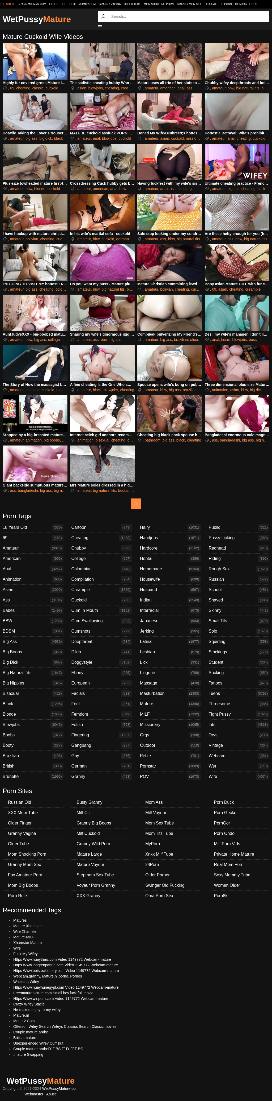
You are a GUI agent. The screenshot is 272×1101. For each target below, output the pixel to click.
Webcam (239, 756)
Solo (239, 631)
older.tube (57, 4)
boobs (123, 490)
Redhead (239, 548)
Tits (239, 724)
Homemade (170, 569)
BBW (33, 621)
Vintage (239, 745)
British (33, 766)
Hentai (170, 558)
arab (164, 189)
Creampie (101, 590)
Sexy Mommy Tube (232, 875)
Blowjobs (33, 724)
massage (63, 390)
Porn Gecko (225, 812)
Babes (33, 610)
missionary (195, 138)
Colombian (101, 569)
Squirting (239, 641)
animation (220, 390)
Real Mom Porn (229, 864)
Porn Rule (17, 895)
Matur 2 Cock (24, 1021)
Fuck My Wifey (25, 954)
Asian (33, 590)
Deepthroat (101, 641)
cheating (23, 88)
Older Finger (20, 823)
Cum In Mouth (101, 610)
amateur (151, 88)
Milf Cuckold (88, 833)
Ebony (101, 673)
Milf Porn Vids (227, 844)
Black (33, 704)
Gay (101, 756)
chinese (134, 440)
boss (253, 339)
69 (12, 88)
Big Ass (33, 641)
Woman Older (227, 885)
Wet (239, 766)
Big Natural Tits (33, 673)
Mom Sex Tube (159, 823)
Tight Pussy (239, 714)
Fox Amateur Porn (218, 4)
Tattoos (239, 683)
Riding (239, 558)
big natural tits (247, 88)
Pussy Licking (239, 538)
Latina (170, 641)
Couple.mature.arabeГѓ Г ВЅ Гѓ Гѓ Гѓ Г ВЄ (48, 1049)
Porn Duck (224, 802)
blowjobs (95, 88)
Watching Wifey (26, 982)
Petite (170, 756)
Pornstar (170, 766)
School (239, 590)
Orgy (170, 735)
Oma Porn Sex (159, 895)
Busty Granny (90, 802)
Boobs (33, 735)
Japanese (170, 621)
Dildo (101, 652)
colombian (64, 289)
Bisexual (33, 693)
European (101, 683)
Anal (33, 569)
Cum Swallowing (101, 621)
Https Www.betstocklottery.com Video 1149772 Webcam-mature (66, 970)
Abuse (51, 1094)
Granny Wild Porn (93, 844)
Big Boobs (33, 652)
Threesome (239, 704)
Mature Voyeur (90, 864)
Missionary (170, 724)
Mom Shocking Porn (159, 4)
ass (190, 88)
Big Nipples (33, 683)
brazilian (181, 339)
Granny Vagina (110, 4)
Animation (33, 579)
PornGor (222, 823)
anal (181, 88)
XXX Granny (88, 895)
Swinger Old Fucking (165, 885)
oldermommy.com (82, 4)
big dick (45, 138)
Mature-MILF (24, 937)
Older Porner (157, 875)
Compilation (101, 579)
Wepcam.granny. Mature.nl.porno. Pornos (47, 976)
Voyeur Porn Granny (96, 885)
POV (170, 776)
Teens (239, 693)
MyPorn (152, 844)
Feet (101, 704)
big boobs (52, 440)
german (122, 239)
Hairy (170, 527)
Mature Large (89, 854)
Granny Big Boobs (94, 823)
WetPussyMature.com (60, 1088)
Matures (20, 920)
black (58, 138)
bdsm (225, 339)
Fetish (101, 724)
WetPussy (37, 19)
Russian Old (19, 802)
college (54, 339)
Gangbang (101, 745)
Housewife (170, 579)
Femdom (101, 714)
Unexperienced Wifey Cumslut (38, 1043)
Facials (101, 693)
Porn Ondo (224, 833)
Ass (33, 600)
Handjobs (170, 538)
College (101, 558)
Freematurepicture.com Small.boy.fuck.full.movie (53, 993)
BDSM (33, 631)
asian (81, 88)
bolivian (32, 239)
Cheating (101, 538)
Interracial (170, 610)
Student (239, 662)
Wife (239, 776)
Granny (101, 776)
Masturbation (170, 693)
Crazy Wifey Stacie (29, 1004)
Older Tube (132, 4)
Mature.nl (21, 1015)
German (101, 766)
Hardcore (170, 548)
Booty (33, 745)
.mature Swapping (28, 1054)
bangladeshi (230, 440)
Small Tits (239, 621)
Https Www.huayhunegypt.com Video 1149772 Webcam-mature (65, 987)
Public (239, 527)
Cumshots (101, 631)
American (33, 558)
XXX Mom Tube (23, 812)
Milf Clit (84, 812)
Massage (170, 683)
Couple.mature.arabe (30, 1032)
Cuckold (101, 600)
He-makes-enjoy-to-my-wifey (37, 1010)
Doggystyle (101, 662)
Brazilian (33, 756)
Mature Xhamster (27, 926)
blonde (39, 189)
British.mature (24, 1038)
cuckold (52, 88)
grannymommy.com (32, 4)
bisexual (102, 440)
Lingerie (170, 673)
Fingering (101, 735)
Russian (239, 579)
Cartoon (101, 527)
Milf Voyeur (155, 812)
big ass (31, 138)
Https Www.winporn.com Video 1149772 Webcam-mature (60, 998)
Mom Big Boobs (246, 4)
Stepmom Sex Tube (95, 875)
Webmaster (33, 1094)
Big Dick (33, 662)
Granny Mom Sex (189, 4)
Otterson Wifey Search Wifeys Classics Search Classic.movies (64, 1026)
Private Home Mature (234, 854)
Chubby (101, 548)
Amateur (33, 548)
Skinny (239, 610)
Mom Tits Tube (159, 833)
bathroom (152, 440)
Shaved (239, 600)
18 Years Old (33, 527)
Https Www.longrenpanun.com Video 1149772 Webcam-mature (65, 965)
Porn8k (221, 895)
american (168, 88)
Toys (239, 735)
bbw (231, 88)
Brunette (33, 776)
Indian (170, 600)
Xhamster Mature (27, 943)
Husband (170, 590)
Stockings (239, 652)
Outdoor (170, 745)
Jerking (170, 631)
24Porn (152, 864)
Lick (170, 662)
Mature (170, 704)
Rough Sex (239, 569)
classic (38, 88)
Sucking (239, 673)
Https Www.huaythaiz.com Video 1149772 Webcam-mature (62, 959)
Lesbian (170, 652)
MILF (170, 714)
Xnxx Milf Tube (159, 854)
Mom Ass (154, 802)
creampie (129, 88)
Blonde (33, 714)
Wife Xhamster (25, 931)
